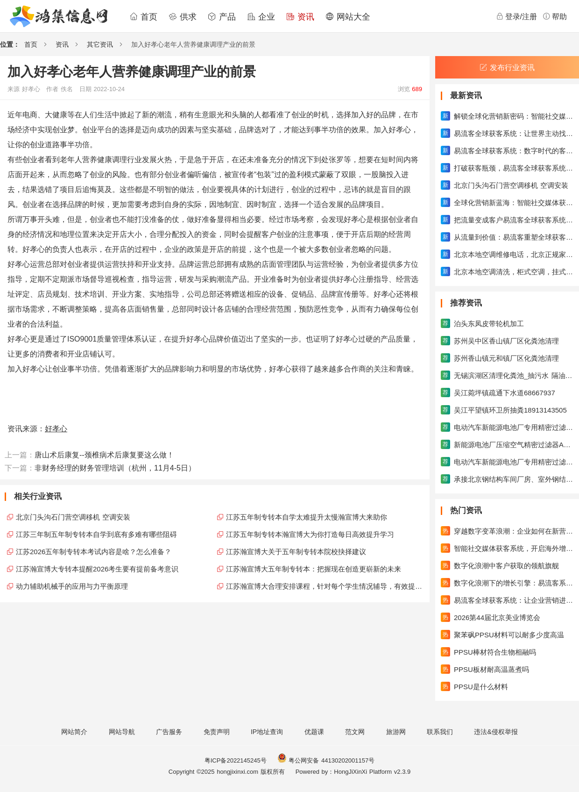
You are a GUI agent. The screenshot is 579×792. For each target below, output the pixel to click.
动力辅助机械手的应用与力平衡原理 (72, 586)
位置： (10, 44)
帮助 (555, 16)
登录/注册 (516, 16)
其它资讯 (100, 44)
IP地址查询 (267, 731)
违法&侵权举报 (495, 731)
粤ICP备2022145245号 (236, 760)
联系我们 (440, 731)
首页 (143, 16)
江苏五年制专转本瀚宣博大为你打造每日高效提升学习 (310, 534)
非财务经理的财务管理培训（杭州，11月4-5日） (115, 468)
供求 (183, 16)
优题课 (314, 731)
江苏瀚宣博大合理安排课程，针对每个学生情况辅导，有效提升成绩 (325, 586)
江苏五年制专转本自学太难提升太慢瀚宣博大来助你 (306, 517)
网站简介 (74, 731)
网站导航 (122, 731)
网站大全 (347, 16)
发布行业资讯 (507, 67)
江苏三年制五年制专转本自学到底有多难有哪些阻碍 (96, 534)
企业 (261, 16)
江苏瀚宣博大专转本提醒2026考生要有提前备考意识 (97, 569)
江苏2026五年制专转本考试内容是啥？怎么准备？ (93, 552)
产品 (222, 16)
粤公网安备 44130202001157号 (325, 760)
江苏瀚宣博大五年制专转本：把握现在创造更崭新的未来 (313, 569)
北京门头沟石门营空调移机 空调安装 (73, 517)
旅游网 (396, 731)
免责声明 (217, 731)
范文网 (355, 731)
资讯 (300, 16)
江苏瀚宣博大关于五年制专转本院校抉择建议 (296, 552)
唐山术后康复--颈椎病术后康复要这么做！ (104, 455)
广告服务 (169, 731)
